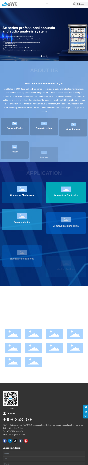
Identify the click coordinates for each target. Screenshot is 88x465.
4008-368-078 (17, 419)
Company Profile (15, 144)
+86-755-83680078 (15, 431)
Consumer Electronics (22, 215)
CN (76, 4)
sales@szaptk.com (17, 434)
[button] (41, 56)
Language (80, 4)
